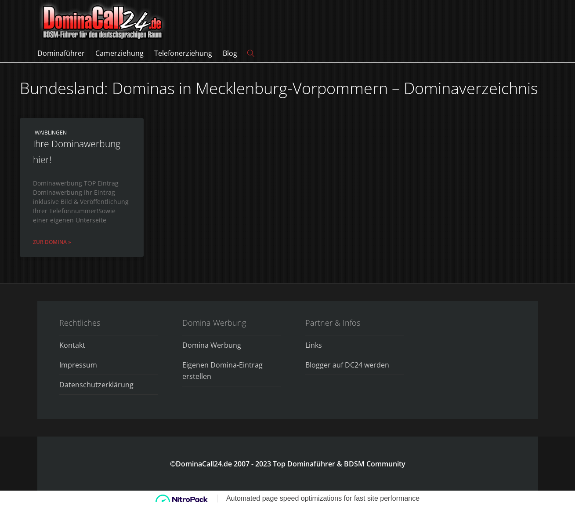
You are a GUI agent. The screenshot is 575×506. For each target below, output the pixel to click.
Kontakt (72, 345)
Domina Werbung (211, 345)
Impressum (78, 365)
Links (313, 345)
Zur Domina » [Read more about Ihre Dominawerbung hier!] (52, 242)
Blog (230, 53)
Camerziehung (119, 53)
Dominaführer (61, 53)
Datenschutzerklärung (96, 385)
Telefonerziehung (183, 53)
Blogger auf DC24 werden (347, 365)
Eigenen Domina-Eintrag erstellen (222, 370)
